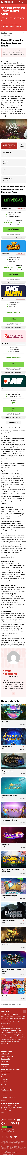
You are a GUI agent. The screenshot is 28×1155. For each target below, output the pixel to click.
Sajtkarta (3, 1100)
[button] (24, 1011)
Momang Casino (5, 1072)
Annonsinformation (5, 35)
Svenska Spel (13, 364)
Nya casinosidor (5, 1058)
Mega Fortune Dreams (9, 795)
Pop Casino (4, 1074)
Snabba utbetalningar (7, 1056)
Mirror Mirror (6, 722)
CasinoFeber (4, 32)
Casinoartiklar (5, 1063)
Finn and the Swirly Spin (10, 896)
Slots (11, 32)
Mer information (21, 145)
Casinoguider (4, 1066)
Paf (13, 409)
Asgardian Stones (8, 771)
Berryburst (5, 845)
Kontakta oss (4, 1095)
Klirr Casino (4, 1084)
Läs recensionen (20, 208)
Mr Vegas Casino (13, 229)
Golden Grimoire (7, 746)
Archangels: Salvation (9, 820)
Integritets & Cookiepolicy (8, 1097)
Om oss (3, 1092)
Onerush (13, 319)
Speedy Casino (5, 1077)
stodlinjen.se (17, 234)
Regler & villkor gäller (17, 233)
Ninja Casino (4, 1082)
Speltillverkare (4, 1061)
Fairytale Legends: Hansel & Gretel (11, 970)
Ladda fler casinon (13, 422)
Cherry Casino (5, 1079)
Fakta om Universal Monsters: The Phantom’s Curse (9, 146)
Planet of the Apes (8, 920)
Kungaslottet (13, 274)
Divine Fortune (7, 945)
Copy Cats (5, 996)
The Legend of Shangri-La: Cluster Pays (11, 870)
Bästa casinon (5, 1053)
